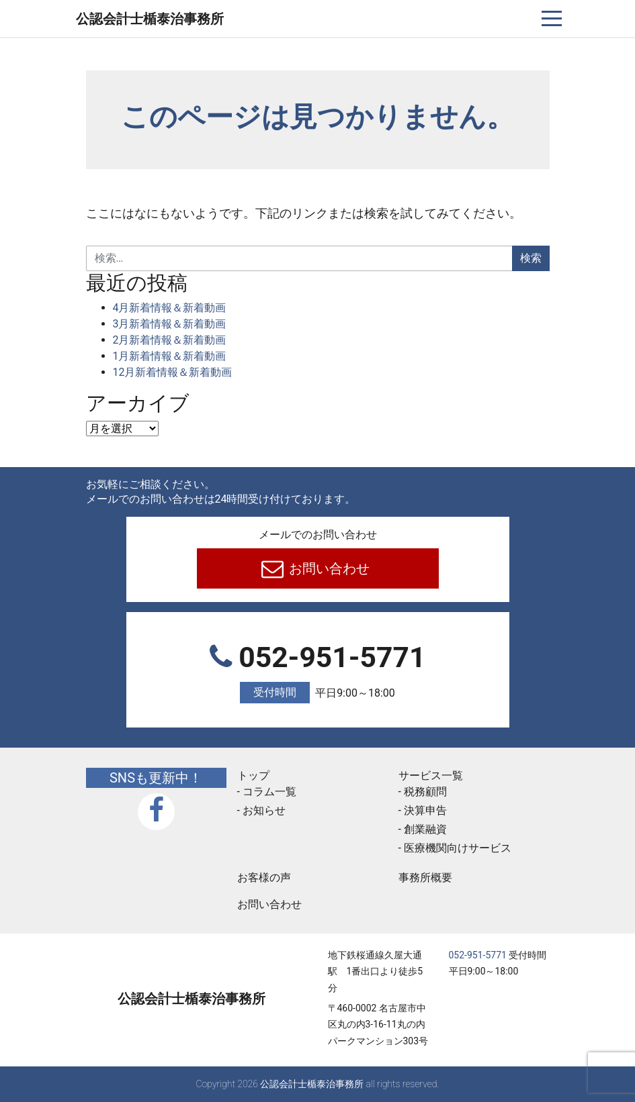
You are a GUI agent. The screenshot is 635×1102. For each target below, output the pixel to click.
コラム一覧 (269, 791)
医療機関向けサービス (457, 848)
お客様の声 (264, 877)
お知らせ (264, 810)
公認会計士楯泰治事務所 (150, 19)
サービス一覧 (430, 775)
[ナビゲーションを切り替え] (552, 18)
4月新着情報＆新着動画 (169, 307)
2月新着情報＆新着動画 (169, 340)
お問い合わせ (328, 568)
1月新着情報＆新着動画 (169, 356)
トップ (253, 775)
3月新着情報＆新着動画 (169, 323)
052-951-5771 (317, 672)
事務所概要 (425, 877)
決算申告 (425, 810)
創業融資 (425, 829)
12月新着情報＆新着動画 (172, 372)
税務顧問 (425, 791)
